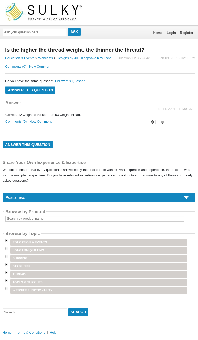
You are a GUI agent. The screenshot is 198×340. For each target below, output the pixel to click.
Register (186, 33)
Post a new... (16, 197)
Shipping (20, 258)
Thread (19, 274)
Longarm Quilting (28, 250)
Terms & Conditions (30, 332)
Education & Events (19, 58)
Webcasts (45, 58)
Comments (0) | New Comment (28, 66)
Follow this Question (70, 81)
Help (53, 332)
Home (157, 33)
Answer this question (30, 90)
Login (171, 33)
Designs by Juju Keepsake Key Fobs (84, 58)
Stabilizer (22, 266)
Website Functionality (33, 290)
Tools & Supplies (28, 282)
